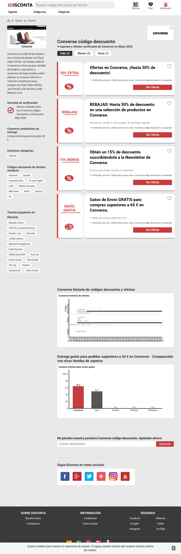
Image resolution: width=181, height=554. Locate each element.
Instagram (135, 528)
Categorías (64, 12)
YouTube (160, 528)
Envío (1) (103, 53)
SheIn (27, 191)
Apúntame (165, 444)
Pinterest (160, 518)
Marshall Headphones (19, 244)
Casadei (27, 175)
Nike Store (14, 191)
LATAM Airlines (16, 238)
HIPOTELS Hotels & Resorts (22, 228)
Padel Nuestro (16, 249)
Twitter (160, 523)
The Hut (12, 265)
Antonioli (13, 175)
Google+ (134, 523)
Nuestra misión (33, 518)
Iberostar (31, 233)
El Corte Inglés (36, 180)
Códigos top (39, 12)
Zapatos (13, 155)
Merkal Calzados (27, 186)
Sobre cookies (90, 523)
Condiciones (90, 518)
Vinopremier (15, 270)
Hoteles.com (15, 233)
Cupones (12, 12)
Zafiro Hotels (32, 270)
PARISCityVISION (17, 254)
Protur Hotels (15, 259)
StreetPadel (32, 259)
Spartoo (39, 191)
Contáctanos (33, 523)
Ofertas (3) (83, 53)
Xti (10, 196)
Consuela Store (16, 180)
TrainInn (26, 265)
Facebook (135, 518)
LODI (11, 186)
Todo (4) (65, 53)
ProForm (35, 254)
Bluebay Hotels (16, 222)
